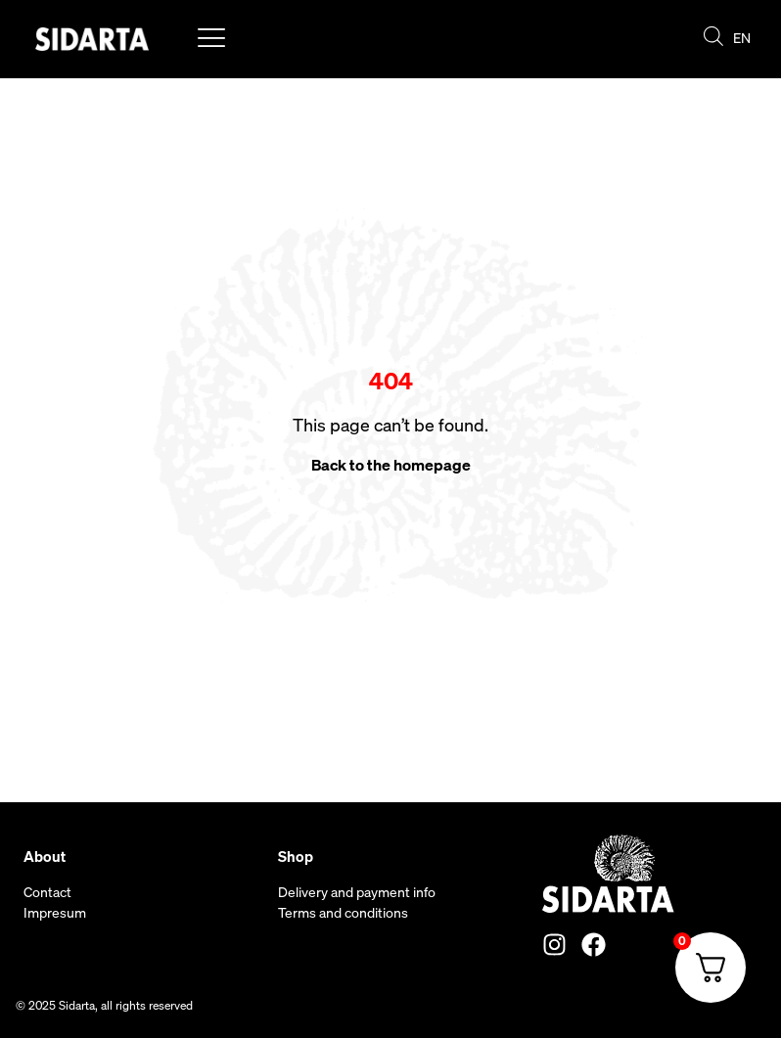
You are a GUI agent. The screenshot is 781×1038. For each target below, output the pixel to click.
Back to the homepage (391, 464)
